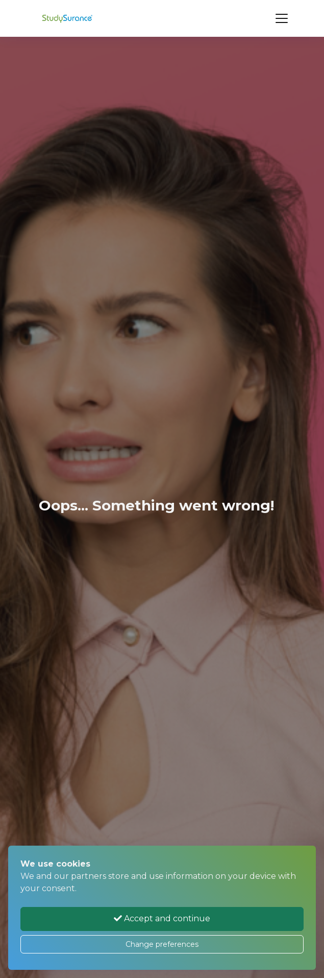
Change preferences (162, 944)
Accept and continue (162, 918)
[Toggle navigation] (281, 18)
